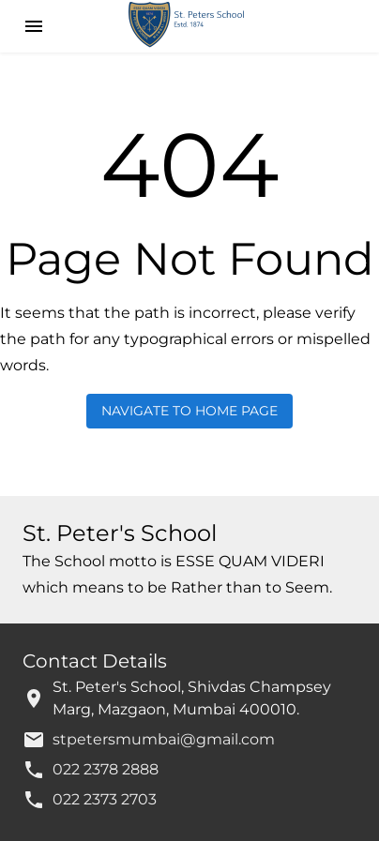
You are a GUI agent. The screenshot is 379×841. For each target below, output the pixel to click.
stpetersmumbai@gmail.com (164, 739)
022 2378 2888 (106, 769)
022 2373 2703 (105, 799)
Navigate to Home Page (189, 411)
